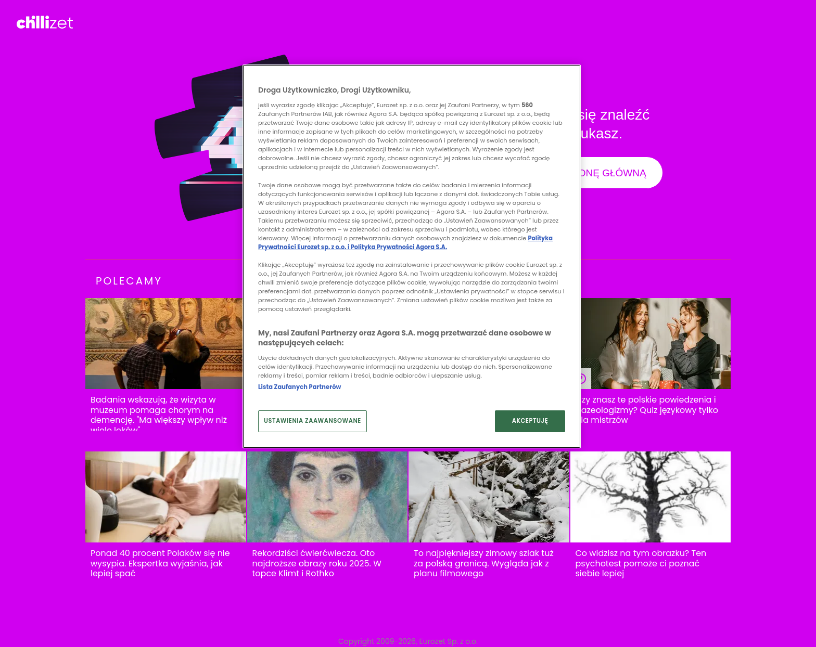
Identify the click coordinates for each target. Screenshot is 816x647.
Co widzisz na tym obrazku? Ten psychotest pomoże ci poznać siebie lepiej (641, 563)
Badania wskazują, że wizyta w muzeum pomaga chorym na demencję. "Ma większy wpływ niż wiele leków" (159, 415)
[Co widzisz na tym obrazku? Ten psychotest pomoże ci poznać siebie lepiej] (650, 496)
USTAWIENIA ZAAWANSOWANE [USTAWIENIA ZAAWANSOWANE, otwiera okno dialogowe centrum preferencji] (312, 421)
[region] (412, 256)
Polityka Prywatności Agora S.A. (399, 247)
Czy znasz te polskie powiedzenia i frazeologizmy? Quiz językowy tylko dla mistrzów (647, 410)
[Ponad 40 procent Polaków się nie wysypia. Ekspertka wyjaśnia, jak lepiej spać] (165, 496)
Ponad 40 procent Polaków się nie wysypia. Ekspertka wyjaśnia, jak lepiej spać (160, 563)
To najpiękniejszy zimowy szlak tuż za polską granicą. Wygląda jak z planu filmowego (484, 563)
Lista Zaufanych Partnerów (299, 387)
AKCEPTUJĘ (530, 421)
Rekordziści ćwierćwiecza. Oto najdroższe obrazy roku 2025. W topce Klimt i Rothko (316, 563)
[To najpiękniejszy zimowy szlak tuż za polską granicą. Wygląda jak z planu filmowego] (489, 496)
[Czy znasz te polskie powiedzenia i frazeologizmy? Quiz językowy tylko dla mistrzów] (650, 343)
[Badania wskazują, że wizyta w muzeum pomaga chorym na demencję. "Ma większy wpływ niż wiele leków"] (165, 343)
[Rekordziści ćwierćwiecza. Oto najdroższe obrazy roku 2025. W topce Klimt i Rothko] (327, 496)
